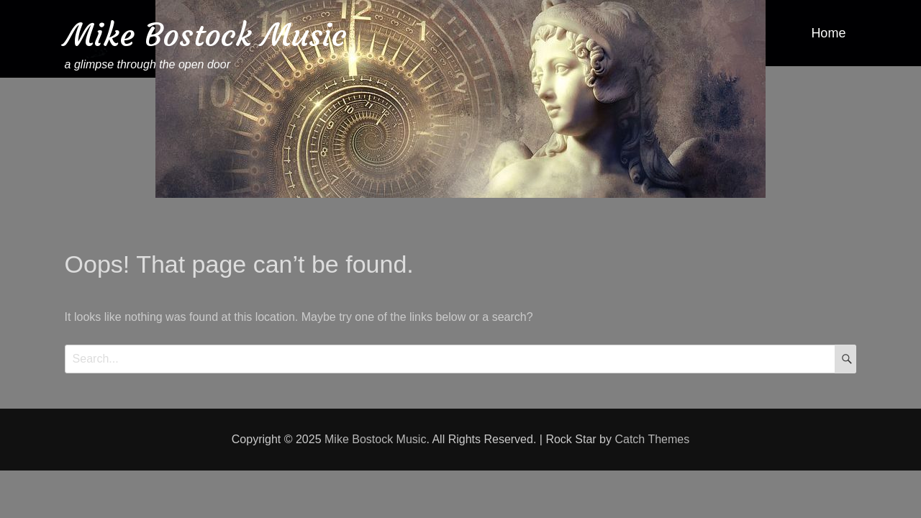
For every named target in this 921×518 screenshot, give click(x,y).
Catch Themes (651, 439)
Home (828, 33)
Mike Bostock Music (206, 35)
